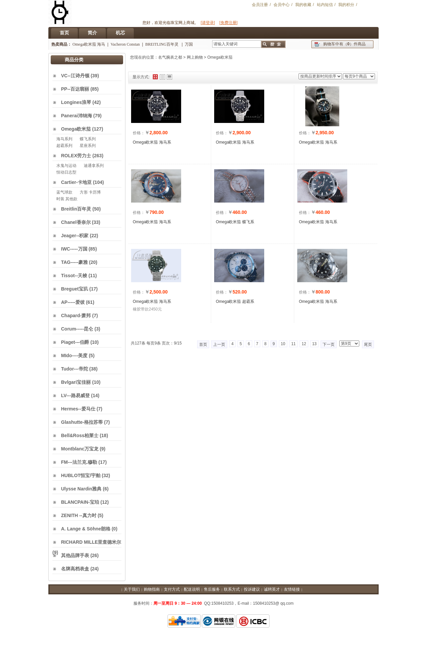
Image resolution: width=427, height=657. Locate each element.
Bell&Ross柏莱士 (79, 435)
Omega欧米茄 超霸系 (235, 301)
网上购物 (195, 57)
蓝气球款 (64, 192)
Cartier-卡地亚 (76, 182)
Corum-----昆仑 (77, 328)
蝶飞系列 (88, 139)
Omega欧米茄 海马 (88, 44)
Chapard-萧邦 (76, 315)
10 (283, 343)
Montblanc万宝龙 (79, 448)
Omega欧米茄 (219, 57)
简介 (92, 32)
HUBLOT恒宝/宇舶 (80, 475)
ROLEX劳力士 (76, 155)
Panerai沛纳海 (76, 115)
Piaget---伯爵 (75, 342)
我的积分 (346, 4)
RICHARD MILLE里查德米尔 (91, 542)
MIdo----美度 (74, 355)
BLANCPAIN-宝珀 (80, 502)
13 (314, 343)
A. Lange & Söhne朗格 (85, 528)
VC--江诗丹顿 (75, 75)
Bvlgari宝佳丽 (76, 382)
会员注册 (260, 4)
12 (304, 343)
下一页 (329, 344)
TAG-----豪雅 (74, 262)
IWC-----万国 (74, 249)
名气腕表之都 (170, 57)
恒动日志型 (66, 172)
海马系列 (64, 139)
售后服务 (212, 589)
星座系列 (88, 145)
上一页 (219, 344)
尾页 (368, 344)
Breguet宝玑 (74, 289)
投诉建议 (252, 589)
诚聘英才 (272, 589)
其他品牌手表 (75, 555)
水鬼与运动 (66, 165)
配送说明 (192, 589)
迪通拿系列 (94, 165)
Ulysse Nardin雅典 (81, 488)
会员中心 (282, 4)
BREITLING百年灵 (162, 44)
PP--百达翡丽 (75, 89)
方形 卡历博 (90, 192)
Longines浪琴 (76, 102)
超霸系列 (64, 145)
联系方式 (232, 589)
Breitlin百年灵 (76, 209)
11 (293, 343)
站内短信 (325, 4)
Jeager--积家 (74, 235)
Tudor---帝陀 (74, 368)
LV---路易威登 (75, 395)
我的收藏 (303, 4)
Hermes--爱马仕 (78, 408)
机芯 (120, 32)
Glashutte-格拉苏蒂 (82, 422)
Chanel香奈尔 (76, 222)
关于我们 (132, 589)
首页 (64, 32)
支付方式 (172, 589)
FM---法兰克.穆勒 (79, 462)
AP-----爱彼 (73, 302)
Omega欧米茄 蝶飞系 (235, 222)
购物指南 (152, 589)
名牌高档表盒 (75, 568)
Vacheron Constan (125, 44)
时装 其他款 (66, 199)
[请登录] (207, 22)
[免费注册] (229, 22)
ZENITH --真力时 (78, 515)
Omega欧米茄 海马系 (152, 142)
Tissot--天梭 (74, 275)
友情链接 (292, 589)
